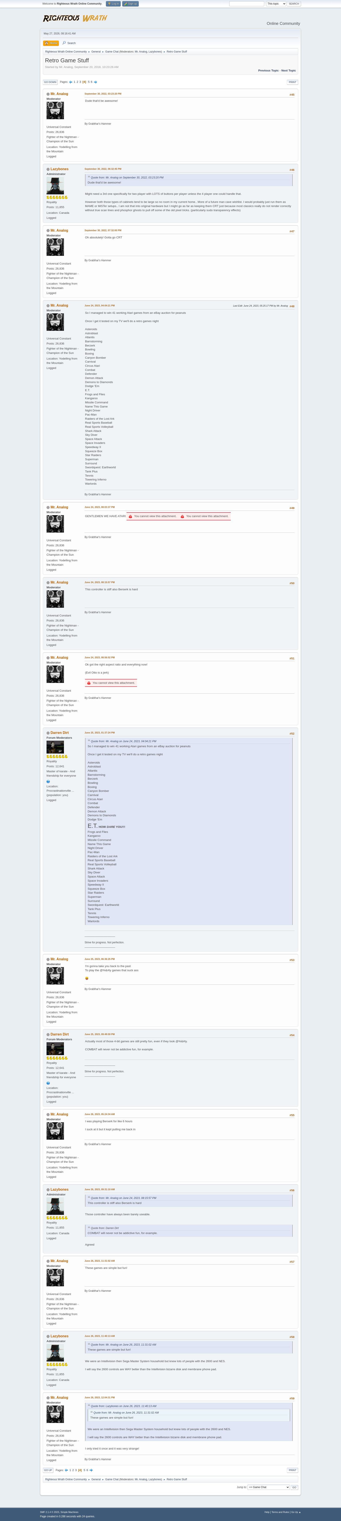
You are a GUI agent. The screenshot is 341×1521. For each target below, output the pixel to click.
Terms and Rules (280, 1512)
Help (267, 1512)
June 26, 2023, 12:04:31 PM (100, 1397)
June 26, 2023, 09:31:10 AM (100, 1189)
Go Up (48, 1470)
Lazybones (155, 51)
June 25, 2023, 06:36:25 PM (100, 959)
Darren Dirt (59, 733)
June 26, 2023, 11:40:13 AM (100, 1336)
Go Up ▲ (296, 1512)
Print (292, 82)
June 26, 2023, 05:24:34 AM (100, 1114)
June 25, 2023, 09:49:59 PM (100, 1034)
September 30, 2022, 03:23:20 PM (103, 93)
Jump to (241, 1487)
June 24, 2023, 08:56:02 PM (100, 657)
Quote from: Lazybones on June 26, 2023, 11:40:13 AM (123, 1406)
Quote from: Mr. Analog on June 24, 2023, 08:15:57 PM (123, 1198)
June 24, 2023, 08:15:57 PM (100, 582)
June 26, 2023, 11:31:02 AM (100, 1261)
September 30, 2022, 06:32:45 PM (103, 169)
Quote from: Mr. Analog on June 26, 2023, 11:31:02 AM (123, 1344)
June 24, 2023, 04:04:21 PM (100, 305)
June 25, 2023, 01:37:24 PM (100, 732)
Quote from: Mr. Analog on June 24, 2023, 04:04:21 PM (123, 741)
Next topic (288, 70)
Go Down (50, 82)
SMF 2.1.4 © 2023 (49, 1512)
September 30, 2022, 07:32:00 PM (103, 230)
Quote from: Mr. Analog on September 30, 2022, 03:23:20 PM (127, 177)
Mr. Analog (141, 51)
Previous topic (268, 70)
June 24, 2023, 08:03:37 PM (100, 507)
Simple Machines (69, 1512)
